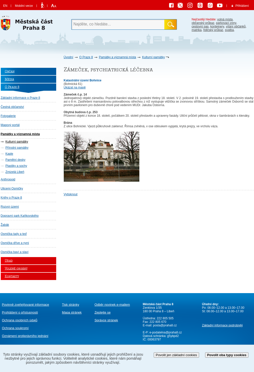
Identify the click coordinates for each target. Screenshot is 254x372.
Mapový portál (10, 125)
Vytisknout (71, 194)
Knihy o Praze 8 (11, 197)
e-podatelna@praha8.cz (165, 332)
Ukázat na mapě (75, 87)
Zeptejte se (102, 312)
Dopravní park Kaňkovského (20, 216)
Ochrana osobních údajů (20, 320)
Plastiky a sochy (16, 166)
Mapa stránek (72, 312)
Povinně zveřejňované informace (25, 304)
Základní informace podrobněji (222, 325)
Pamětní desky (15, 160)
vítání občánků (236, 26)
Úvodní (68, 57)
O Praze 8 (86, 57)
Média (9, 79)
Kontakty (12, 276)
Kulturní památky (153, 57)
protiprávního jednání (25, 336)
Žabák (5, 225)
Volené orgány (16, 268)
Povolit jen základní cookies (176, 355)
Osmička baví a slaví (15, 252)
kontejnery (217, 26)
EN (5, 6)
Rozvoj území (10, 206)
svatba (229, 30)
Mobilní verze (24, 6)
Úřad (9, 260)
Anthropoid (8, 179)
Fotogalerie (8, 116)
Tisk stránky (70, 304)
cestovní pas (200, 26)
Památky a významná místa (117, 57)
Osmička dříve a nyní (15, 243)
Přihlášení (242, 6)
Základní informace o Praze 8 (20, 98)
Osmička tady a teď (14, 234)
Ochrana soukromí (15, 328)
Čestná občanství (12, 107)
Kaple (9, 154)
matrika (197, 30)
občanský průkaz (203, 23)
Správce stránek (106, 320)
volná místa (225, 19)
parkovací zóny (226, 23)
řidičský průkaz (213, 30)
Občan (10, 71)
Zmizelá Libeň (15, 172)
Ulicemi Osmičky (12, 188)
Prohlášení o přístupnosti (20, 312)
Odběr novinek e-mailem (112, 304)
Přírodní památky (17, 147)
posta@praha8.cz (165, 325)
